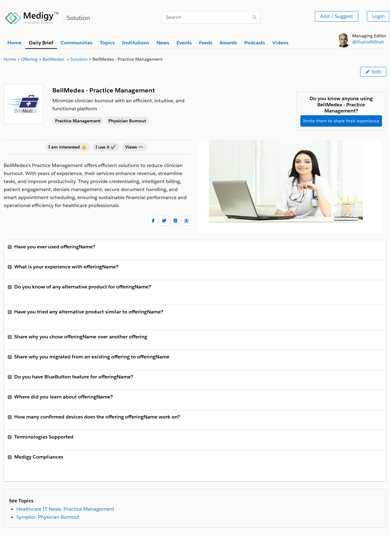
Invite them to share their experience (341, 121)
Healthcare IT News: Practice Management (65, 509)
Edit (373, 71)
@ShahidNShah (368, 42)
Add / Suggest (336, 16)
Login (378, 16)
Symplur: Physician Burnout (48, 517)
